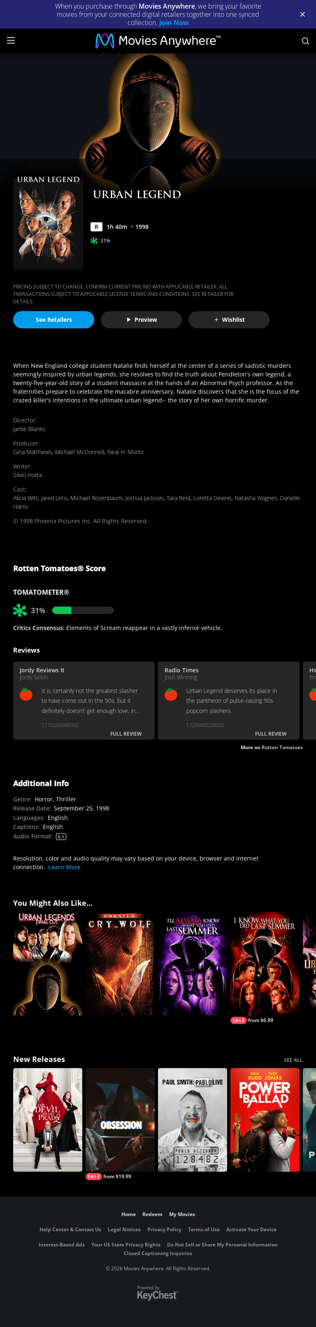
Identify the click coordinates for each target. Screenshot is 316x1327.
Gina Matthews (32, 452)
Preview (141, 319)
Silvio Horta (27, 475)
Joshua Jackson (144, 498)
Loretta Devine (212, 498)
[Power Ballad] (265, 1120)
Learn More (64, 867)
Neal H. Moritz (125, 452)
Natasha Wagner (255, 498)
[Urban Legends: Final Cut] (47, 963)
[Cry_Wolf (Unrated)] (120, 963)
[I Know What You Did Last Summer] (265, 968)
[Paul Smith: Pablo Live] (192, 1120)
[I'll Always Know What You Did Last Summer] (192, 963)
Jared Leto (54, 498)
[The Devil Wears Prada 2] (47, 1120)
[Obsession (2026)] (120, 1124)
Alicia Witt (25, 498)
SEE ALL (293, 1060)
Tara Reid (178, 498)
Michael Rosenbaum (96, 498)
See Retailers (54, 319)
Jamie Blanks (29, 429)
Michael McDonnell (79, 452)
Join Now (174, 22)
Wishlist (229, 319)
